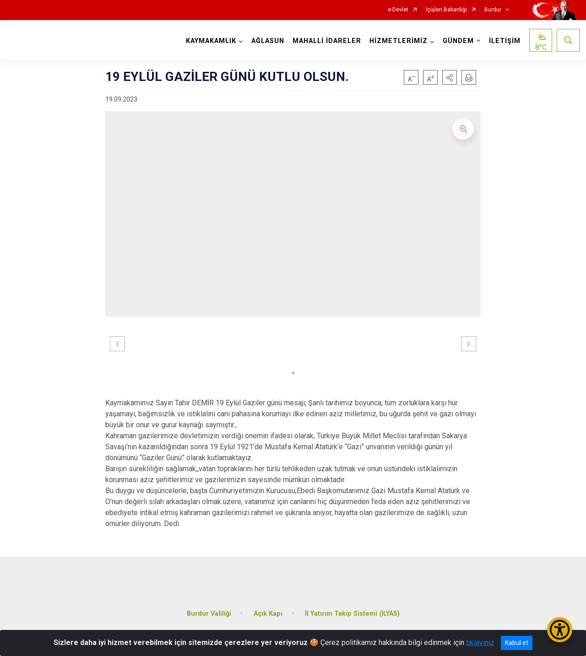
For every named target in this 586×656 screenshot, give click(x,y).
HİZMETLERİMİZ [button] (397, 41)
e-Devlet (398, 10)
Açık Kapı (268, 608)
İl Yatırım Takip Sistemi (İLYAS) (352, 608)
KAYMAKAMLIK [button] (209, 41)
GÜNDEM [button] (456, 41)
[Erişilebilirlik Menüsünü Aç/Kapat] (559, 629)
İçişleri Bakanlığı (446, 10)
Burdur (492, 10)
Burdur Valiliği (209, 608)
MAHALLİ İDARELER (325, 41)
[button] (449, 77)
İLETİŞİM (503, 41)
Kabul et (516, 642)
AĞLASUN (266, 41)
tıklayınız (480, 642)
